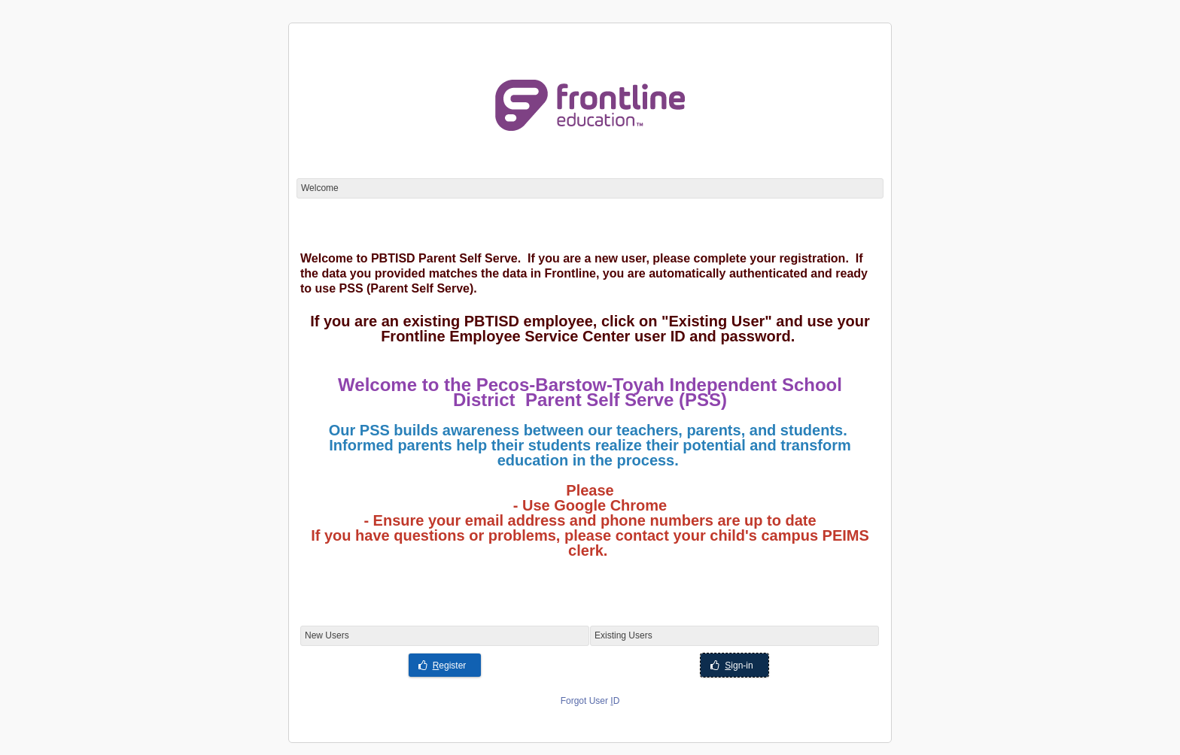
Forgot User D (590, 701)
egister (442, 665)
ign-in (731, 665)
